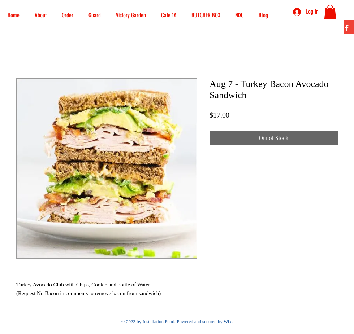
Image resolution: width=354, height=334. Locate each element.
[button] (67, 12)
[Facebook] (346, 27)
